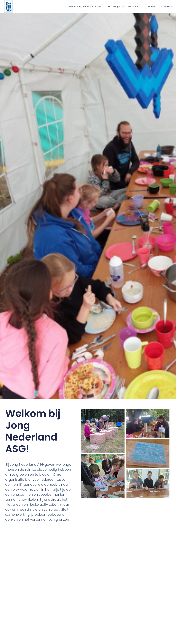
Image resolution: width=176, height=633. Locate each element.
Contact (151, 6)
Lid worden (166, 6)
